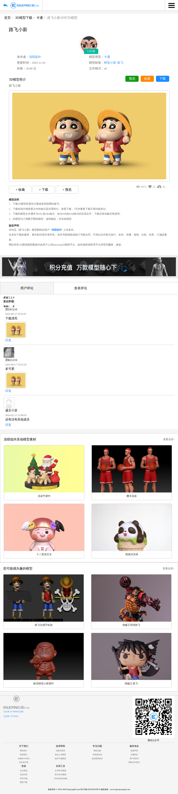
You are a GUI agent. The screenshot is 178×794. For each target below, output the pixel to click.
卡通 (39, 18)
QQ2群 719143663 (10, 716)
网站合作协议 (134, 762)
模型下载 (23, 782)
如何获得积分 (97, 759)
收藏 (147, 78)
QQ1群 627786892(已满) (13, 712)
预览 (132, 78)
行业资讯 (23, 771)
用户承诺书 (134, 759)
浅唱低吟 (35, 57)
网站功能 (97, 751)
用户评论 (26, 288)
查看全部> (169, 439)
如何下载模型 (60, 759)
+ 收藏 (20, 189)
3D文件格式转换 (60, 779)
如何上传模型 (60, 755)
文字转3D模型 (60, 771)
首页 (7, 18)
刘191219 (11, 309)
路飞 (120, 62)
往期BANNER (23, 759)
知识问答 (23, 775)
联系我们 (23, 755)
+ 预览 (67, 189)
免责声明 (134, 751)
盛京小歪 (11, 410)
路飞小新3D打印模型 (62, 18)
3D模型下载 (23, 18)
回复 (8, 340)
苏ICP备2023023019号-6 (90, 789)
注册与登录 (60, 751)
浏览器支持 (97, 755)
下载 (162, 78)
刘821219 (11, 360)
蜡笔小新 (110, 62)
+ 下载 (43, 189)
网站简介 (23, 751)
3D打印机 (24, 779)
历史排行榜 (23, 762)
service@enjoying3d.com (120, 789)
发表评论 (80, 288)
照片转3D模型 (60, 775)
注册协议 (134, 755)
